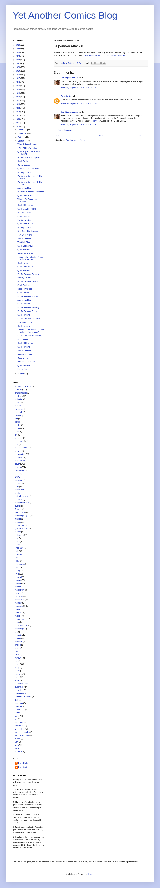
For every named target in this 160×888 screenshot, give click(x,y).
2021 (18, 63)
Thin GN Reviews (24, 235)
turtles (17, 713)
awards (18, 406)
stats (17, 677)
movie (17, 609)
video (17, 716)
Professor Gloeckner (26, 362)
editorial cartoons (22, 503)
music (17, 616)
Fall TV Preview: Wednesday (29, 336)
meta (17, 593)
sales (17, 664)
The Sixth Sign (23, 242)
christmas (19, 441)
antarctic (18, 399)
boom (17, 428)
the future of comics (23, 696)
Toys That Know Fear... (27, 148)
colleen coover (21, 448)
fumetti (18, 519)
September (23, 141)
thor (16, 700)
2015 (18, 86)
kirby (17, 561)
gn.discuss (19, 525)
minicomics (19, 600)
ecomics (18, 499)
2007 (18, 115)
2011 (18, 101)
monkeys (19, 606)
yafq (17, 745)
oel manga (19, 629)
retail (17, 654)
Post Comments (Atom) (75, 140)
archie (17, 402)
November (22, 133)
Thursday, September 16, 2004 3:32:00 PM (79, 88)
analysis (18, 396)
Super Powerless (24, 289)
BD (16, 419)
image (17, 545)
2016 (18, 82)
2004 (18, 127)
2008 (18, 112)
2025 (18, 49)
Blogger (91, 874)
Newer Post (59, 136)
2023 (18, 56)
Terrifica (96, 121)
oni (16, 632)
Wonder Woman (22, 735)
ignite (17, 541)
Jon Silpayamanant (69, 78)
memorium (19, 590)
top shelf (18, 706)
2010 (18, 104)
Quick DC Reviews (25, 205)
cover (17, 464)
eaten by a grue (21, 496)
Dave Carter (66, 96)
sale (17, 661)
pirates (18, 638)
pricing (18, 645)
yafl (16, 742)
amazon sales (21, 393)
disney (18, 483)
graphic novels (21, 528)
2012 (18, 97)
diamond (18, 480)
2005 (18, 123)
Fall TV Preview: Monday (27, 282)
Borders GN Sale (24, 354)
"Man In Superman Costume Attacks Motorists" (105, 55)
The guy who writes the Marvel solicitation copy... (30, 258)
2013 (18, 93)
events (18, 506)
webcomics (19, 729)
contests (18, 457)
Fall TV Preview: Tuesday (28, 274)
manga (18, 580)
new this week (21, 625)
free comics (20, 512)
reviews (18, 658)
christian (18, 438)
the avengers (20, 693)
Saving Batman (23, 165)
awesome (19, 409)
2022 (18, 60)
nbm (17, 622)
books (17, 425)
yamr (17, 748)
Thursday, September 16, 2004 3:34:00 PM (79, 103)
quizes (18, 648)
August (21, 374)
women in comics (22, 732)
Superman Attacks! (25, 253)
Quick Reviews (23, 161)
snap (17, 667)
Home (101, 136)
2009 (18, 108)
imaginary (19, 548)
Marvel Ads (22, 369)
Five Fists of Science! (26, 212)
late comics (20, 564)
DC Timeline (22, 339)
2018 (18, 75)
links (17, 574)
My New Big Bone (24, 220)
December (22, 130)
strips (17, 680)
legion (17, 567)
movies (18, 612)
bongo (17, 422)
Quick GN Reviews (25, 195)
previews (18, 642)
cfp (16, 435)
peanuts (18, 635)
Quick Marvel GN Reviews (28, 169)
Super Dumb (22, 358)
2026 (18, 45)
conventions (20, 461)
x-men (17, 738)
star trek (18, 674)
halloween (19, 535)
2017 (18, 78)
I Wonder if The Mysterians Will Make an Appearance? (30, 331)
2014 (18, 89)
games (18, 522)
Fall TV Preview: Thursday (28, 319)
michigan (19, 596)
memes (18, 587)
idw (16, 538)
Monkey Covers (24, 172)
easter (17, 493)
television (19, 690)
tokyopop (19, 703)
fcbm (17, 509)
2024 (18, 52)
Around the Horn (24, 188)
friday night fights (22, 515)
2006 (18, 119)
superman (19, 687)
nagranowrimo (21, 619)
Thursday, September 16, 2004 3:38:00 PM (79, 124)
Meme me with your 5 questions (30, 192)
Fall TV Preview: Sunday (27, 296)
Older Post (142, 136)
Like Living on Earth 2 (26, 322)
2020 (18, 67)
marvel (18, 583)
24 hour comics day (23, 386)
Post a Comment (65, 130)
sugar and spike (22, 684)
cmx (17, 444)
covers (18, 467)
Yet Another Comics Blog (65, 15)
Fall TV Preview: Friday (27, 311)
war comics (20, 722)
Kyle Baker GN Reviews (27, 231)
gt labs (18, 532)
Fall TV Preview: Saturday (28, 307)
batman (18, 415)
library (17, 570)
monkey (18, 603)
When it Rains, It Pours (27, 144)
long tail (18, 577)
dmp (17, 486)
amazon (18, 389)
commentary (20, 454)
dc (16, 473)
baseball (18, 412)
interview (18, 554)
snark (17, 671)
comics (18, 451)
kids (16, 558)
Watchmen (19, 726)
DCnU (17, 477)
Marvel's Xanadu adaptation (29, 157)
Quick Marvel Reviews (26, 209)
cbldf (17, 431)
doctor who (19, 490)
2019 (18, 71)
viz (16, 719)
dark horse (19, 470)
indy (17, 551)
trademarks (20, 709)
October (21, 137)
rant (16, 651)
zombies (18, 751)
